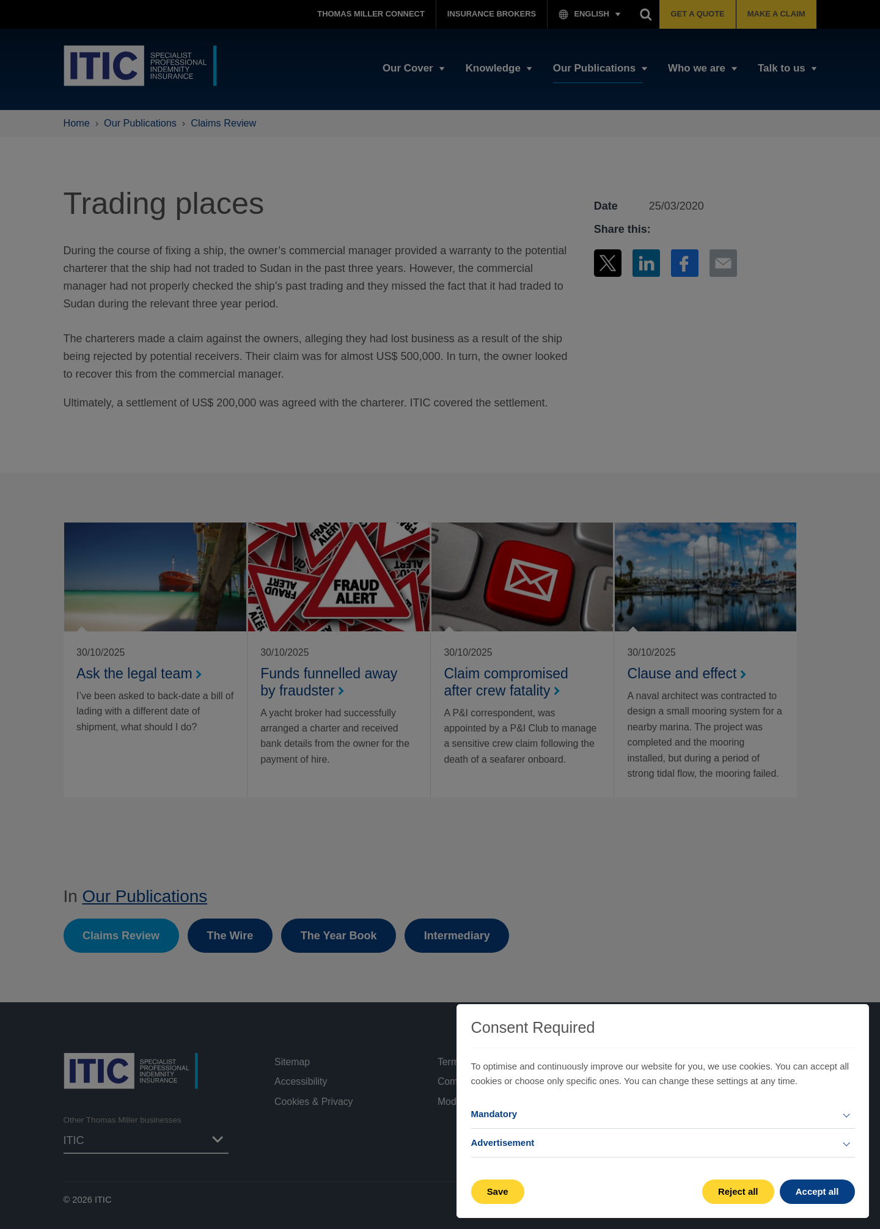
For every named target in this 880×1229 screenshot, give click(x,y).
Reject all (738, 1191)
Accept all (817, 1191)
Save (497, 1191)
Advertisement (503, 1142)
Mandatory (494, 1114)
